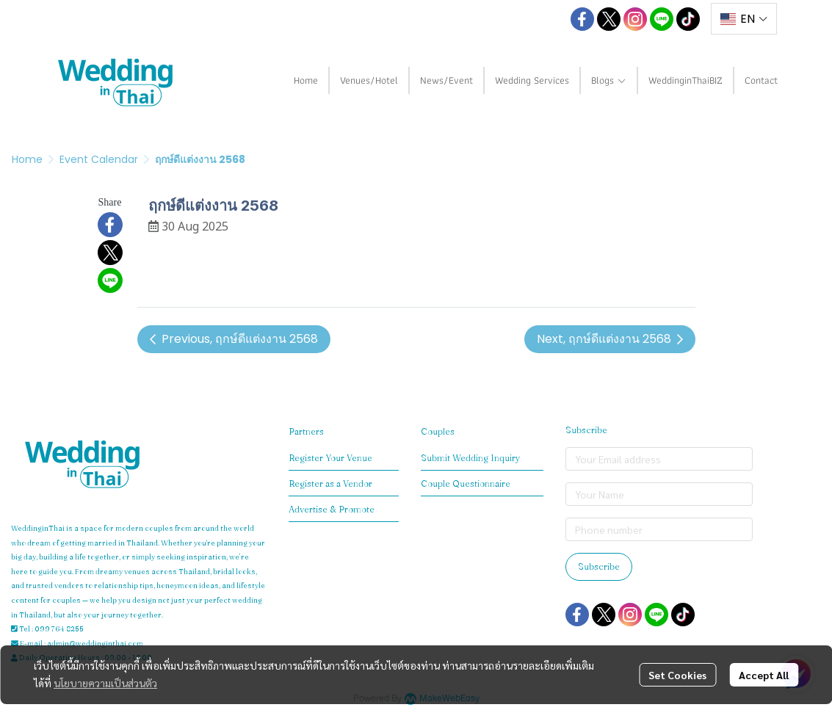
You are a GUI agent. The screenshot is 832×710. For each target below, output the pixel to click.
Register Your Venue (330, 457)
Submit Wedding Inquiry (470, 457)
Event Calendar (98, 159)
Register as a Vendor (330, 483)
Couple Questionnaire (465, 483)
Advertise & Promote (332, 509)
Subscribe (599, 566)
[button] (549, 19)
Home (27, 159)
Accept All (764, 674)
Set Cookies (677, 674)
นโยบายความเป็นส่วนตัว (105, 682)
